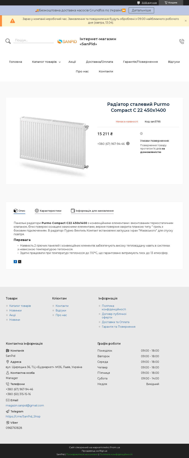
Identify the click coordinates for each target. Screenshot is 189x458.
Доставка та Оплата (115, 322)
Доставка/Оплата (99, 62)
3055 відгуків (149, 2)
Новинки (15, 310)
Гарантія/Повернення (140, 62)
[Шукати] (8, 41)
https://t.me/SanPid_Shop (23, 416)
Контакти (106, 71)
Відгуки (174, 62)
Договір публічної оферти (114, 315)
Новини (14, 319)
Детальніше (141, 10)
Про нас (82, 71)
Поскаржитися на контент (82, 454)
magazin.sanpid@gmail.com (25, 405)
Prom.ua (115, 447)
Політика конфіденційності (114, 307)
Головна (15, 62)
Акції (72, 62)
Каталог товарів (44, 62)
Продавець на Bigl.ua (94, 450)
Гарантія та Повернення (118, 326)
